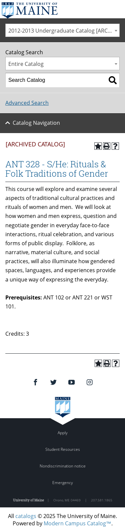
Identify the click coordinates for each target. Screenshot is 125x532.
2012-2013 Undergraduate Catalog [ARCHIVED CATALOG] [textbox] (63, 30)
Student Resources (62, 449)
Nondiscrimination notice (63, 466)
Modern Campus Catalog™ (77, 523)
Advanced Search (27, 102)
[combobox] (62, 30)
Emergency (62, 482)
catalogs (25, 516)
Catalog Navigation (36, 122)
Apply (63, 433)
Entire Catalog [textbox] (26, 64)
